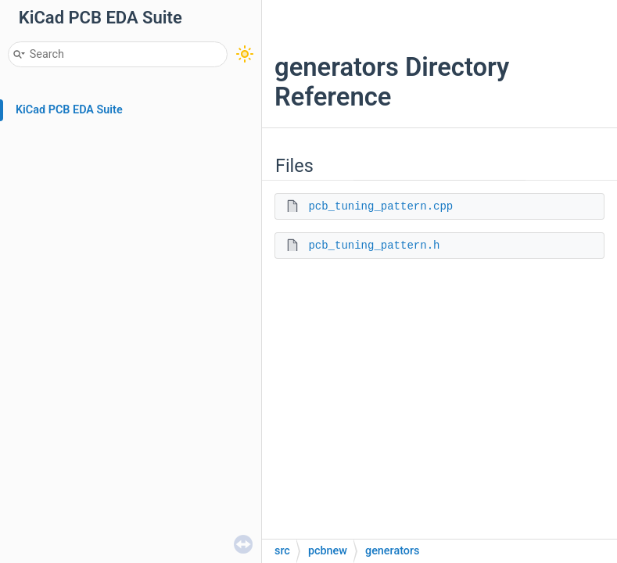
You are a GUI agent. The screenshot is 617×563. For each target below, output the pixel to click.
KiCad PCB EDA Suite (69, 110)
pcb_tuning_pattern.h (373, 245)
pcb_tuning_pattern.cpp (380, 206)
